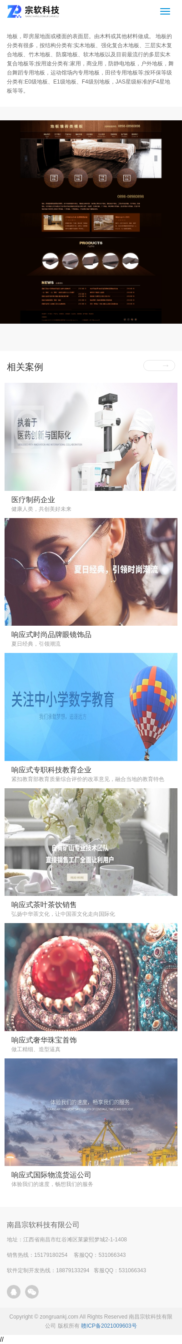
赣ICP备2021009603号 (109, 1326)
